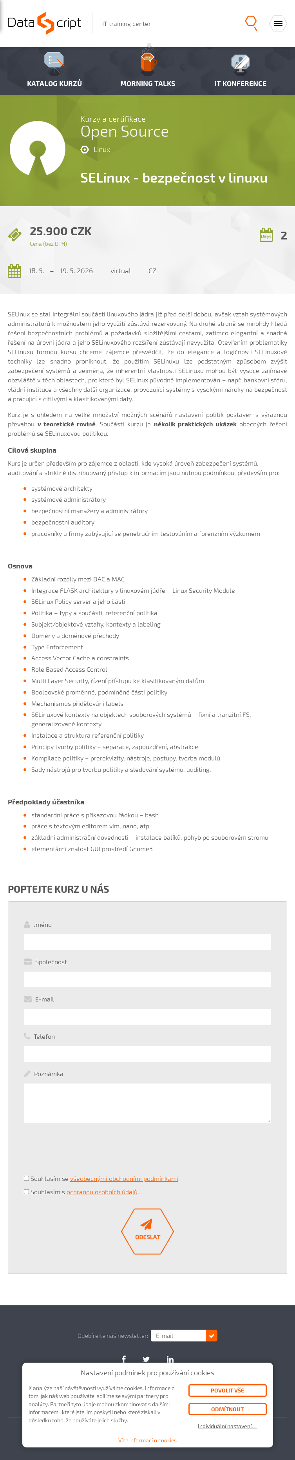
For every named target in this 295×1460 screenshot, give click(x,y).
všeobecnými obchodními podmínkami (124, 1178)
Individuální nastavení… (227, 1426)
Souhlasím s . (85, 1191)
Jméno (43, 924)
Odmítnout (227, 1409)
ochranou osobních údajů (102, 1191)
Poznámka (48, 1073)
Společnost (51, 961)
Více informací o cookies (147, 1440)
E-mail (44, 999)
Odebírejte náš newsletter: (113, 1335)
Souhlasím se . (105, 1178)
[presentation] (83, 1153)
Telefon (44, 1036)
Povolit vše (227, 1390)
